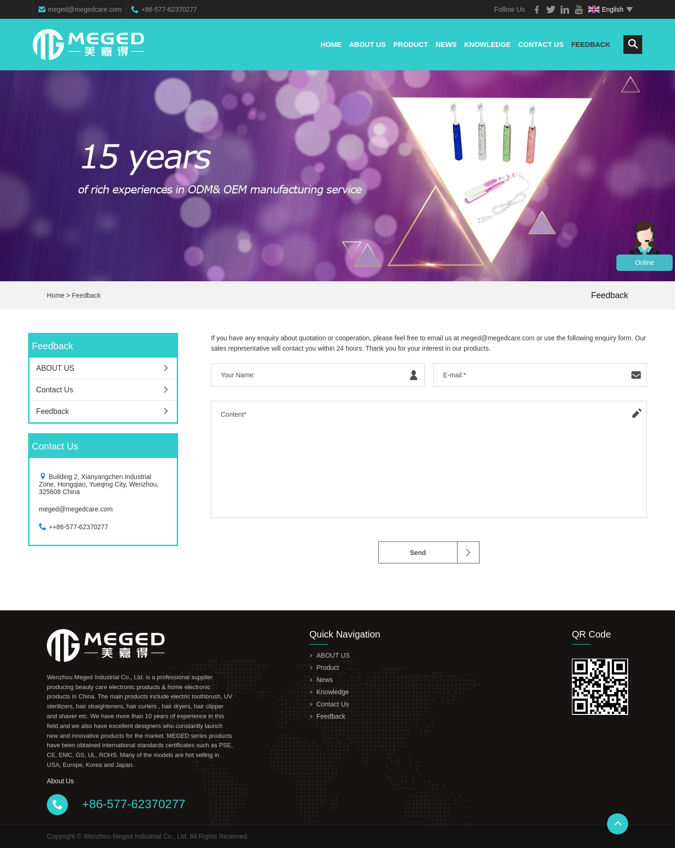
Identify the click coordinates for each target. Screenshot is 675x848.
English (605, 9)
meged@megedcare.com (84, 9)
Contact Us (540, 44)
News (446, 44)
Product (410, 44)
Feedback (590, 44)
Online (644, 262)
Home (331, 44)
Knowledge (487, 44)
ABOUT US (367, 44)
